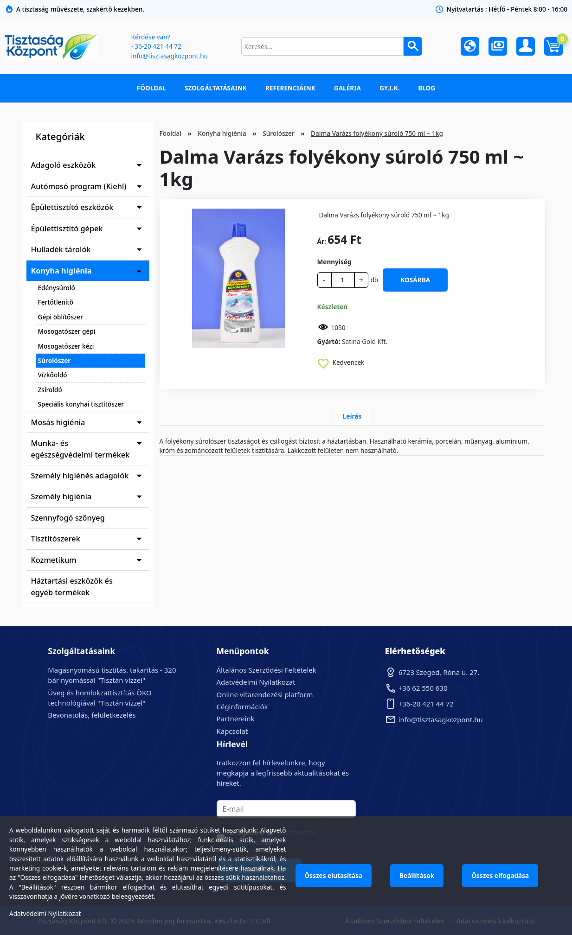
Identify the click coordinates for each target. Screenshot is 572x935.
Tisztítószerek (55, 539)
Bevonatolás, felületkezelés (91, 714)
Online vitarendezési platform (265, 694)
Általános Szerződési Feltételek (266, 669)
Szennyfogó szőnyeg (68, 518)
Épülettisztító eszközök (72, 207)
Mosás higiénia (58, 422)
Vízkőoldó (52, 374)
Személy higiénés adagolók (80, 476)
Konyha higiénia (61, 271)
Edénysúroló (56, 287)
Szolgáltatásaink (216, 87)
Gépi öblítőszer (61, 316)
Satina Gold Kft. (364, 341)
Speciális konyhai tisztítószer (81, 404)
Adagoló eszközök (63, 165)
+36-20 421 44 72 (156, 46)
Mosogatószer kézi (66, 346)
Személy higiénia (61, 496)
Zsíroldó (50, 389)
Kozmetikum (54, 560)
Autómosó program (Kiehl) (79, 186)
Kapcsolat (232, 731)
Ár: (321, 241)
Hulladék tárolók (61, 249)
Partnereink (236, 718)
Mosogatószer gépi (67, 331)
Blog (426, 87)
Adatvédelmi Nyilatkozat (256, 682)
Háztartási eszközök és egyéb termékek (72, 586)
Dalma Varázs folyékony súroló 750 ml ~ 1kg (377, 133)
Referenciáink (290, 87)
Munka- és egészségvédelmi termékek (80, 448)
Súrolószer (54, 360)
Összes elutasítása (334, 875)
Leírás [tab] (352, 416)
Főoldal (151, 87)
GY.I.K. (389, 87)
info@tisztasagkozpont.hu (169, 55)
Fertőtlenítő (56, 302)
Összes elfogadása (500, 875)
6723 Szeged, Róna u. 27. (439, 672)
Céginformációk (242, 706)
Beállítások (416, 875)
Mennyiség (334, 261)
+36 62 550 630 (423, 688)
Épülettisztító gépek (67, 228)
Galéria (347, 87)
